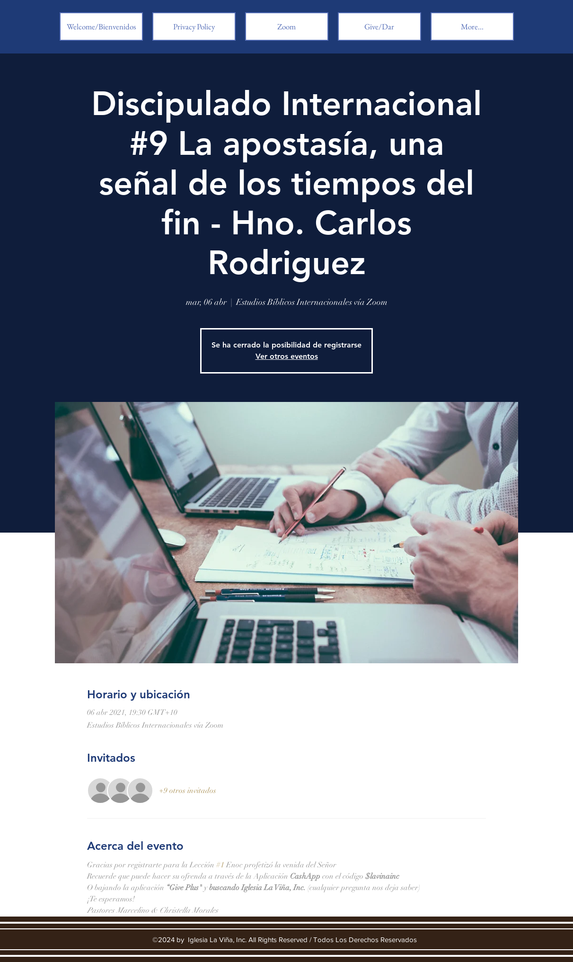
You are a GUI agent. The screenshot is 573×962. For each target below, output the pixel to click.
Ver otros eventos (287, 356)
